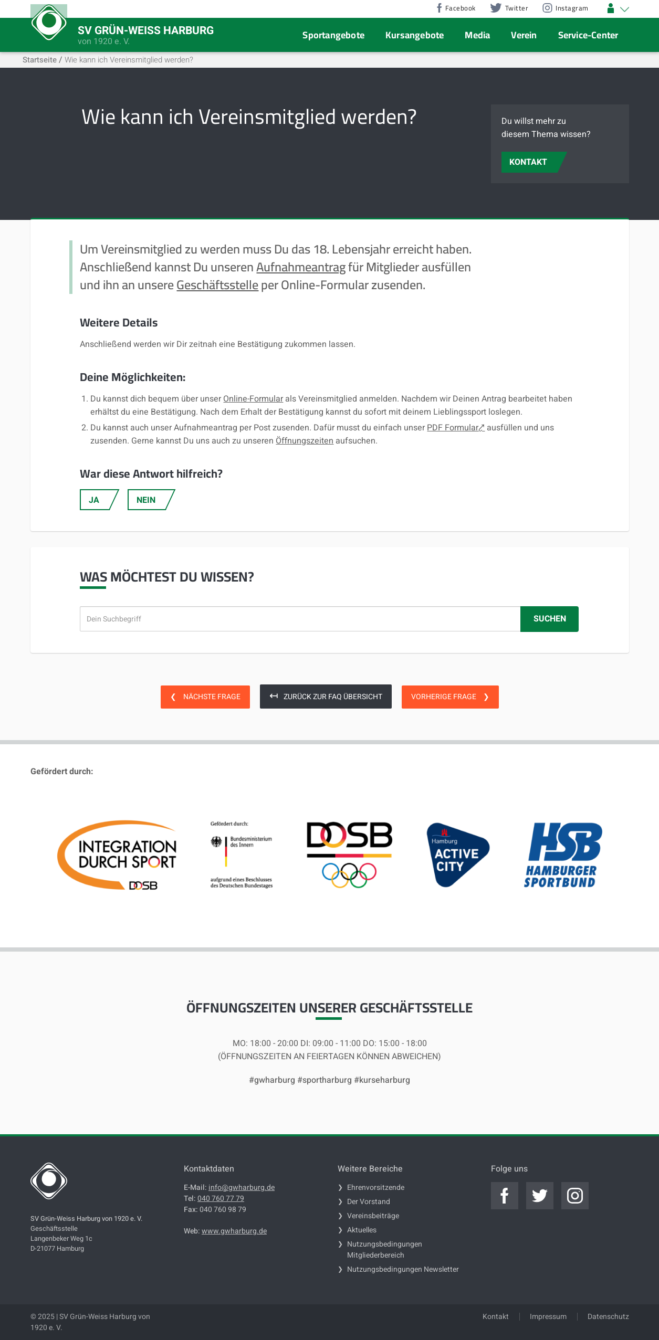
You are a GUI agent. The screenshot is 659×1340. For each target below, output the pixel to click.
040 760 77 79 (220, 1198)
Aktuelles (361, 1230)
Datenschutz (608, 1316)
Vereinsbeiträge (373, 1215)
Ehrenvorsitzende (375, 1187)
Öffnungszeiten (304, 441)
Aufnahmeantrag (301, 267)
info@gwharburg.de (241, 1187)
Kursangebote (414, 35)
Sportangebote (333, 35)
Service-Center (588, 35)
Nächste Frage (205, 696)
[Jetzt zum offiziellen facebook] (504, 1195)
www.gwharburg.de (234, 1231)
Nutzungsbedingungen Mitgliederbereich (384, 1250)
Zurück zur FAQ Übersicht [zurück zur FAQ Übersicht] (325, 695)
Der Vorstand (368, 1201)
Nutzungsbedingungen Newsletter (403, 1269)
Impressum (548, 1316)
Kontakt (496, 1316)
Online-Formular (253, 399)
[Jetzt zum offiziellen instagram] (575, 1195)
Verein (524, 35)
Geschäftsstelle (217, 285)
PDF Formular (452, 427)
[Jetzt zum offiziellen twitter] (539, 1195)
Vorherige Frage (450, 696)
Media (477, 35)
